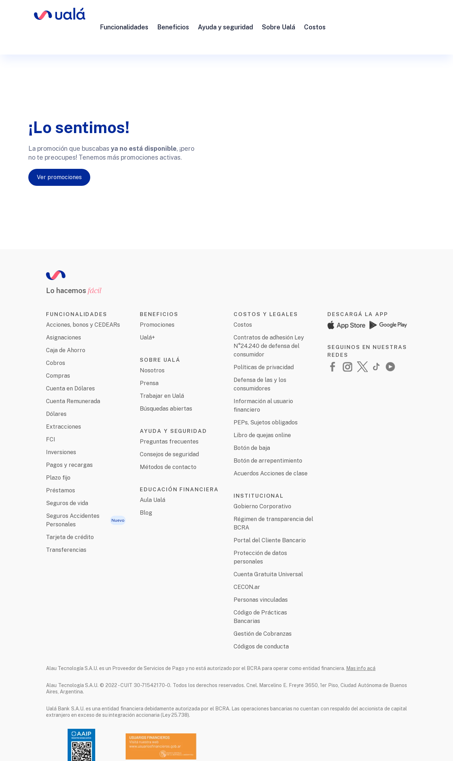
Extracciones (63, 402)
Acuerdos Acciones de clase (271, 449)
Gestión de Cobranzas (263, 609)
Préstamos (60, 466)
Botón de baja (252, 423)
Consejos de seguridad (169, 430)
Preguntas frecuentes (169, 417)
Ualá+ (147, 313)
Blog (146, 488)
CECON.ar (247, 562)
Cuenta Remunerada (73, 376)
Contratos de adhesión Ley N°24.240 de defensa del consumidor (269, 321)
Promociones (157, 300)
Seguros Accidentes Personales (72, 495)
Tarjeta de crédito (70, 512)
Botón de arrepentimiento (268, 436)
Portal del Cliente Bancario (270, 516)
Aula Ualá (152, 475)
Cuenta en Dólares (70, 364)
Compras (58, 351)
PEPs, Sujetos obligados (266, 398)
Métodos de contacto (168, 442)
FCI (50, 415)
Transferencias (66, 525)
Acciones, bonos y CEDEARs (83, 300)
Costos (315, 15)
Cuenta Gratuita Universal (268, 550)
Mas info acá (360, 644)
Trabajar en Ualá (162, 371)
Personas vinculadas (261, 575)
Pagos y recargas (69, 440)
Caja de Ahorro (65, 325)
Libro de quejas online (262, 410)
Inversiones (61, 427)
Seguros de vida (67, 478)
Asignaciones (63, 313)
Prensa (149, 358)
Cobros (55, 338)
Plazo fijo (58, 453)
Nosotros (152, 346)
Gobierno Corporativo (262, 482)
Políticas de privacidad (264, 342)
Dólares (56, 389)
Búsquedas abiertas (166, 384)
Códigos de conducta (261, 622)
